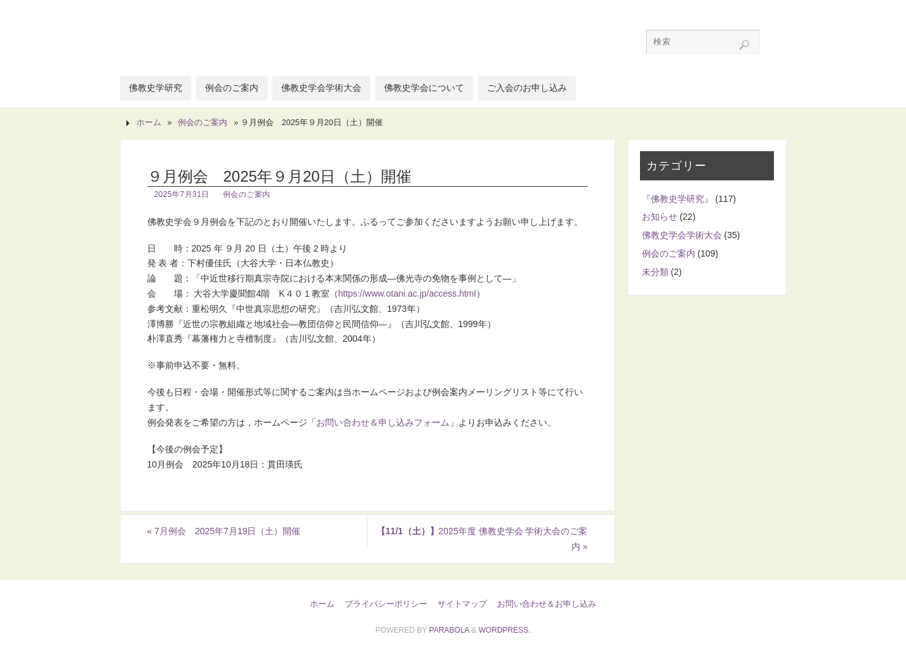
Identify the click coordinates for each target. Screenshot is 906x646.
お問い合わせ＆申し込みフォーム (383, 422)
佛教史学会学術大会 (682, 235)
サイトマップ (462, 604)
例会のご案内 (202, 122)
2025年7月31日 (182, 194)
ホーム (149, 122)
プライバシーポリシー (386, 604)
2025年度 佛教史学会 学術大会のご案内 (481, 538)
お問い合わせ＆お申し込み (546, 604)
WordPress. (505, 630)
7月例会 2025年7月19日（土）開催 (224, 531)
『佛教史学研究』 (677, 199)
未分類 (655, 272)
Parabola (449, 630)
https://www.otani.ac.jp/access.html (407, 293)
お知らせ (659, 217)
